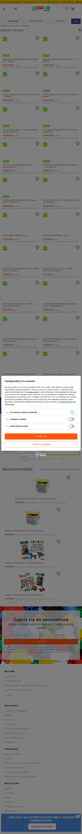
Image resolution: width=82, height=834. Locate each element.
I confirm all (41, 436)
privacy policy (33, 392)
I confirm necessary (41, 444)
